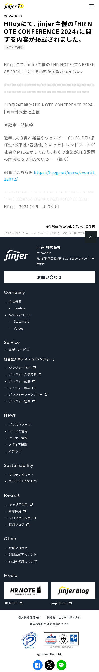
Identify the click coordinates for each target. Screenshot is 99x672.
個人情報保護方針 (29, 617)
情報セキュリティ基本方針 (64, 617)
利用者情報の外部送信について (50, 624)
